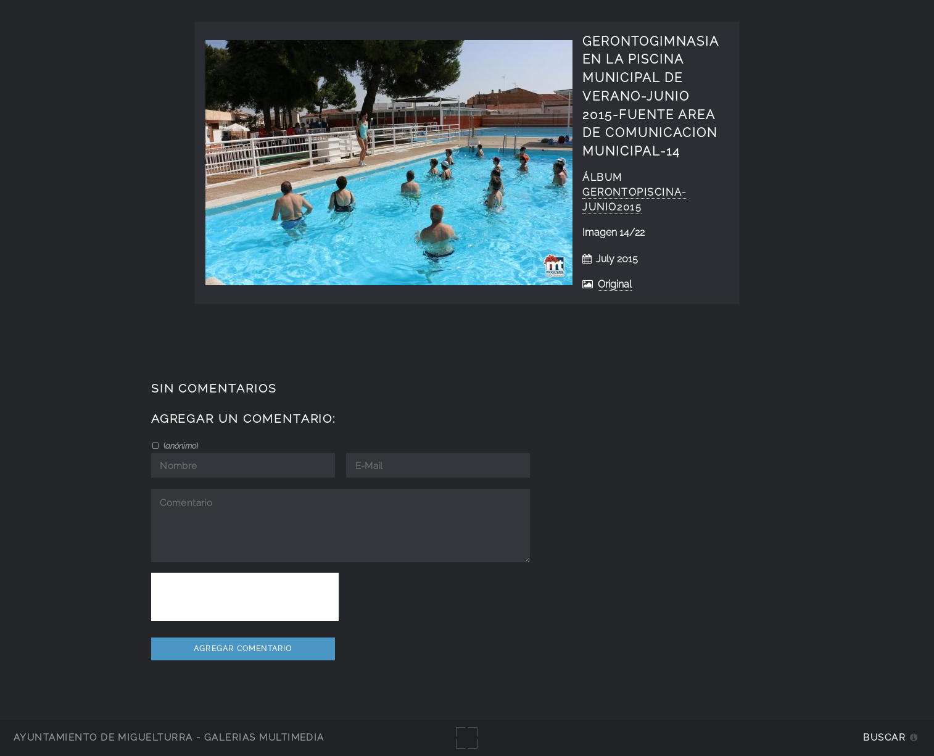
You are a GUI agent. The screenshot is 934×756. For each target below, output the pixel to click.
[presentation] (245, 597)
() (180, 446)
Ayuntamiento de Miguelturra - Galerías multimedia (169, 737)
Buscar (884, 737)
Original (615, 284)
